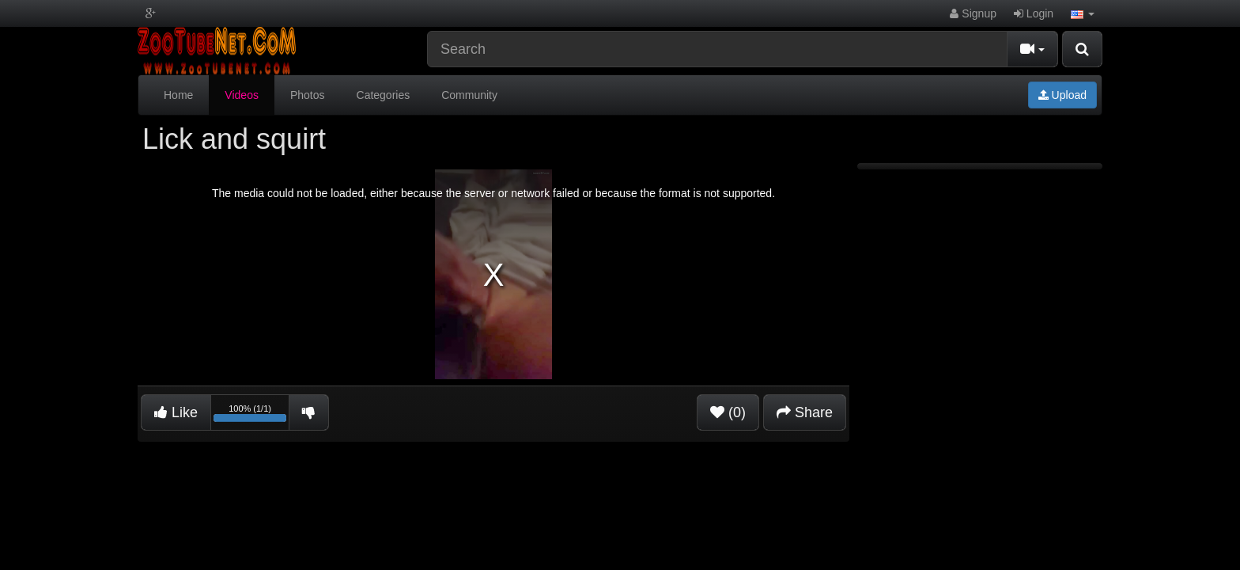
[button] (1082, 13)
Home (178, 95)
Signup (973, 13)
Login (1033, 13)
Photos (307, 95)
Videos (242, 95)
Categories (383, 95)
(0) (728, 412)
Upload (1062, 95)
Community (469, 95)
